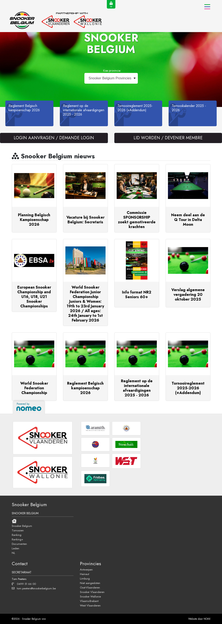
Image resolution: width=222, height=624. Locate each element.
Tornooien (18, 530)
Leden (15, 548)
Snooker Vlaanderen (92, 592)
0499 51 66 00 (24, 584)
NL (13, 553)
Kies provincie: (112, 70)
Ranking (16, 535)
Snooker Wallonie (90, 596)
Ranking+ (17, 539)
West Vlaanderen (90, 605)
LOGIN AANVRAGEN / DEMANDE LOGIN (54, 138)
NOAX (207, 619)
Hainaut (84, 574)
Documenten (19, 544)
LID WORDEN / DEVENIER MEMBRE (168, 138)
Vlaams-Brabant (89, 601)
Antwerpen (86, 569)
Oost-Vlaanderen (90, 587)
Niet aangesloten (90, 583)
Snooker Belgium (22, 526)
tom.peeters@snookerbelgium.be (34, 588)
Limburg (85, 578)
